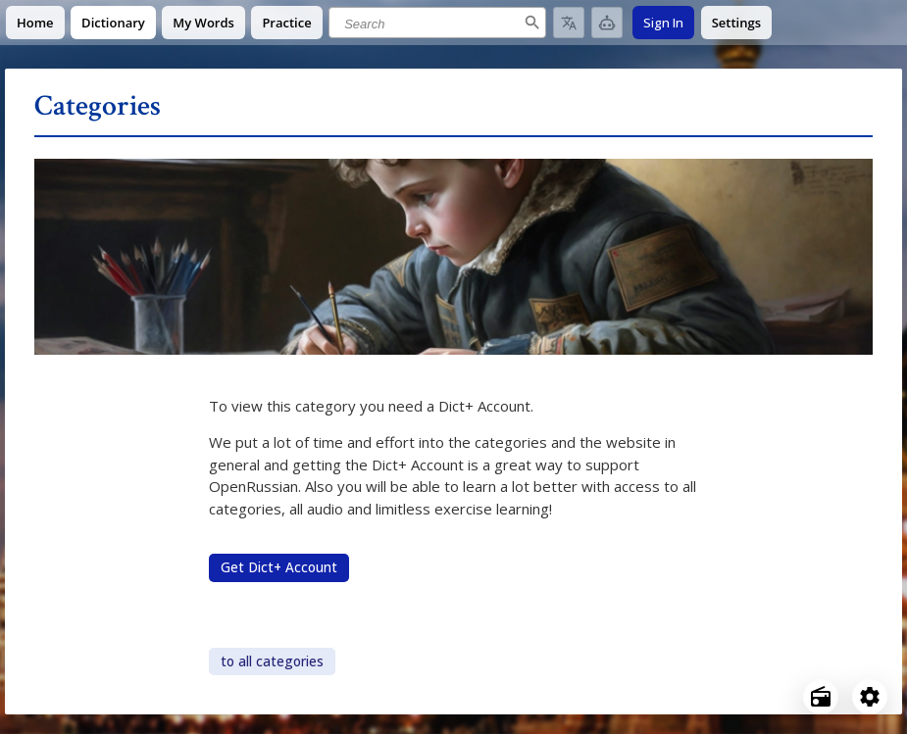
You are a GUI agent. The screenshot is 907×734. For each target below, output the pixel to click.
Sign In (663, 22)
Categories (97, 106)
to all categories (272, 661)
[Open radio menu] (820, 696)
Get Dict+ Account (279, 567)
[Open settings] (869, 696)
